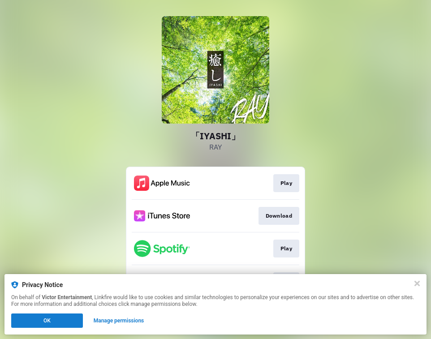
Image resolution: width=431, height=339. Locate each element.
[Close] (417, 283)
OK (47, 321)
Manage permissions (119, 321)
